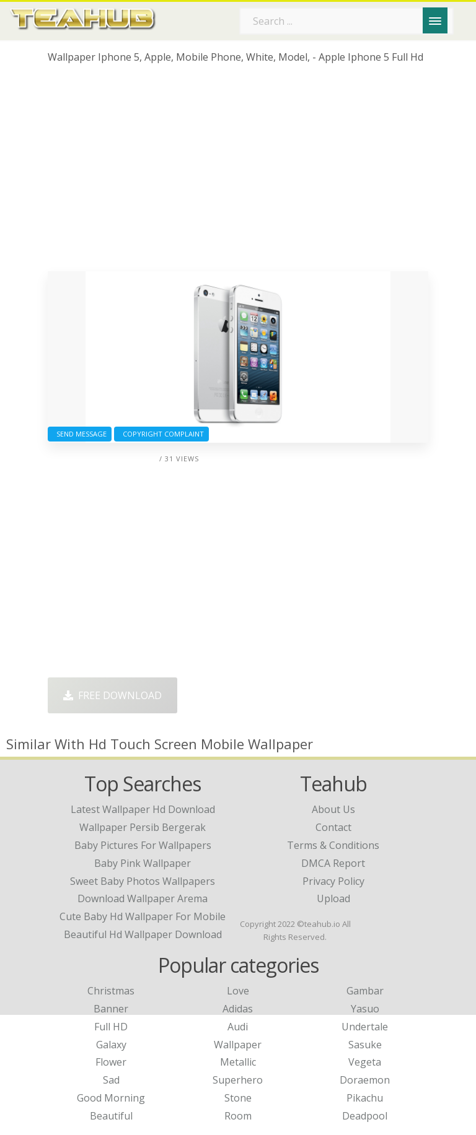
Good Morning (111, 1098)
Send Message (80, 433)
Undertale (365, 1026)
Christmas (110, 991)
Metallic (238, 1062)
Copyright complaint (161, 433)
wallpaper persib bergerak (142, 827)
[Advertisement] (238, 172)
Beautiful (111, 1116)
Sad (111, 1080)
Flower (110, 1062)
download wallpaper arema (142, 898)
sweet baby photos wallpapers (142, 881)
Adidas (238, 1008)
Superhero (238, 1080)
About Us (333, 809)
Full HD (111, 1026)
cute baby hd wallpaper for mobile (143, 916)
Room (238, 1116)
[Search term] (346, 21)
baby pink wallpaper (142, 863)
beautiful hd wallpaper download (143, 934)
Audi (237, 1026)
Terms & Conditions (333, 845)
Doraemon (365, 1080)
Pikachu (364, 1098)
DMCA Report (333, 863)
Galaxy (111, 1044)
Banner (111, 1008)
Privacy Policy (333, 881)
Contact (333, 827)
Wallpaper (238, 1044)
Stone (238, 1098)
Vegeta (364, 1062)
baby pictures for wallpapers (142, 845)
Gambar (365, 991)
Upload (333, 898)
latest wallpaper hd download (143, 809)
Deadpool (364, 1116)
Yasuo (365, 1008)
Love (238, 991)
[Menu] (435, 20)
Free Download (112, 695)
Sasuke (365, 1044)
